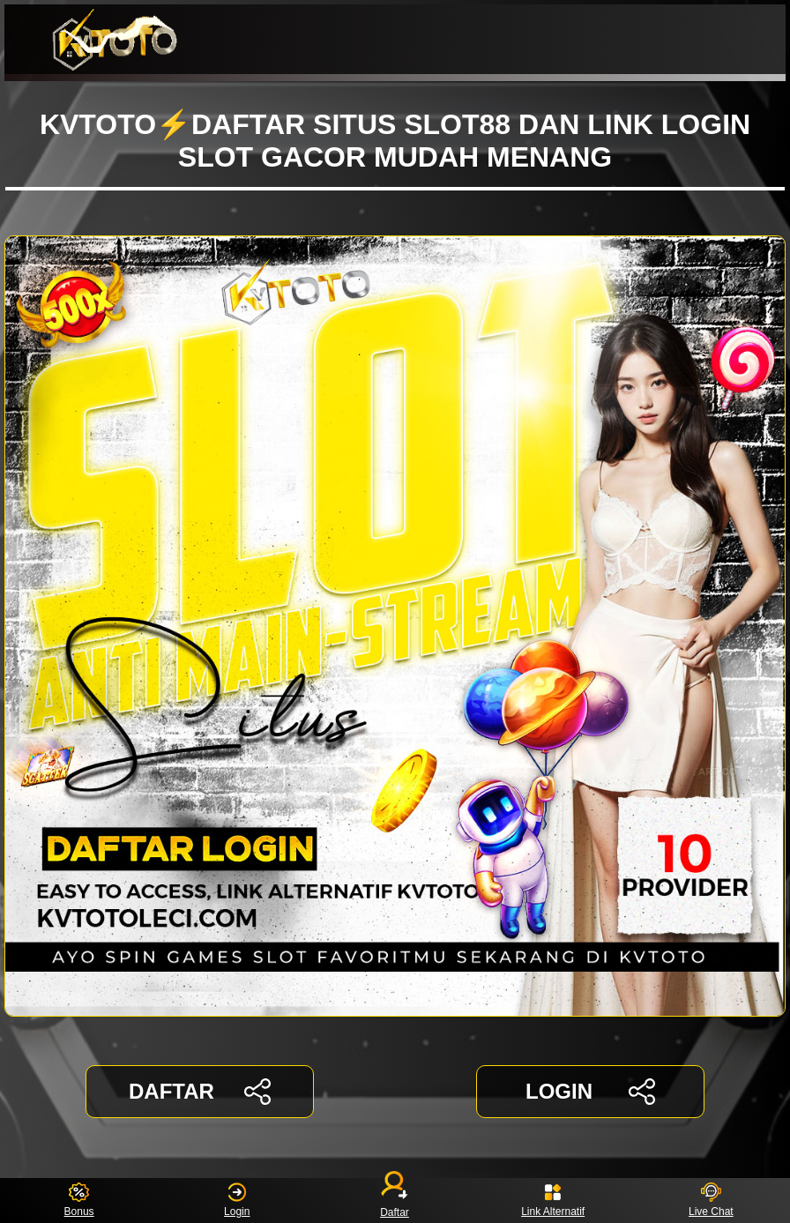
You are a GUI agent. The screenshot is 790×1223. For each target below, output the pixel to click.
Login (237, 1200)
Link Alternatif (553, 1200)
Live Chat (711, 1200)
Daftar (395, 1200)
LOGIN (590, 1091)
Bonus (79, 1200)
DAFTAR (200, 1091)
